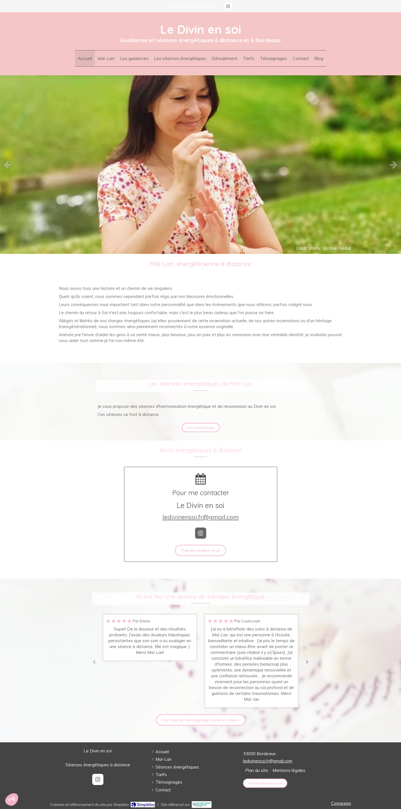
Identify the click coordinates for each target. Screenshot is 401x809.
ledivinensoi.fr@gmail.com (200, 517)
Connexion (341, 803)
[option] (200, 164)
